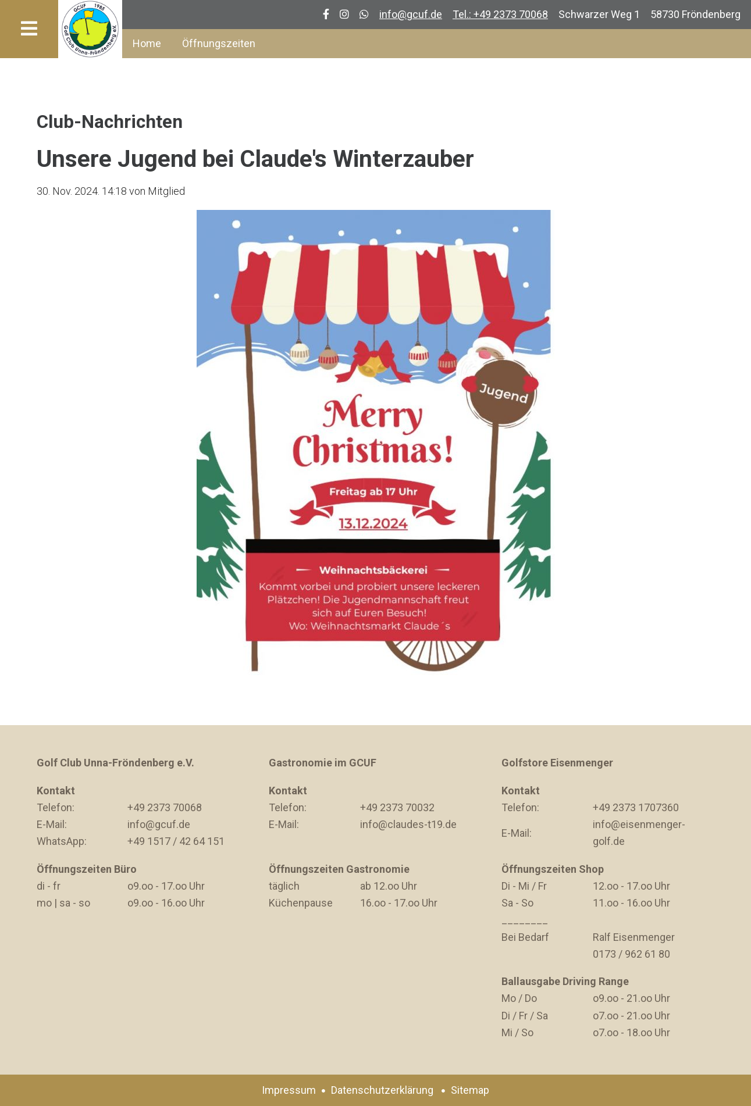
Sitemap (470, 1090)
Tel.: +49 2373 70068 (500, 14)
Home (147, 43)
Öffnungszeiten (218, 43)
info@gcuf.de (410, 14)
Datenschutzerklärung (382, 1090)
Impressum (289, 1090)
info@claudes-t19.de (408, 824)
